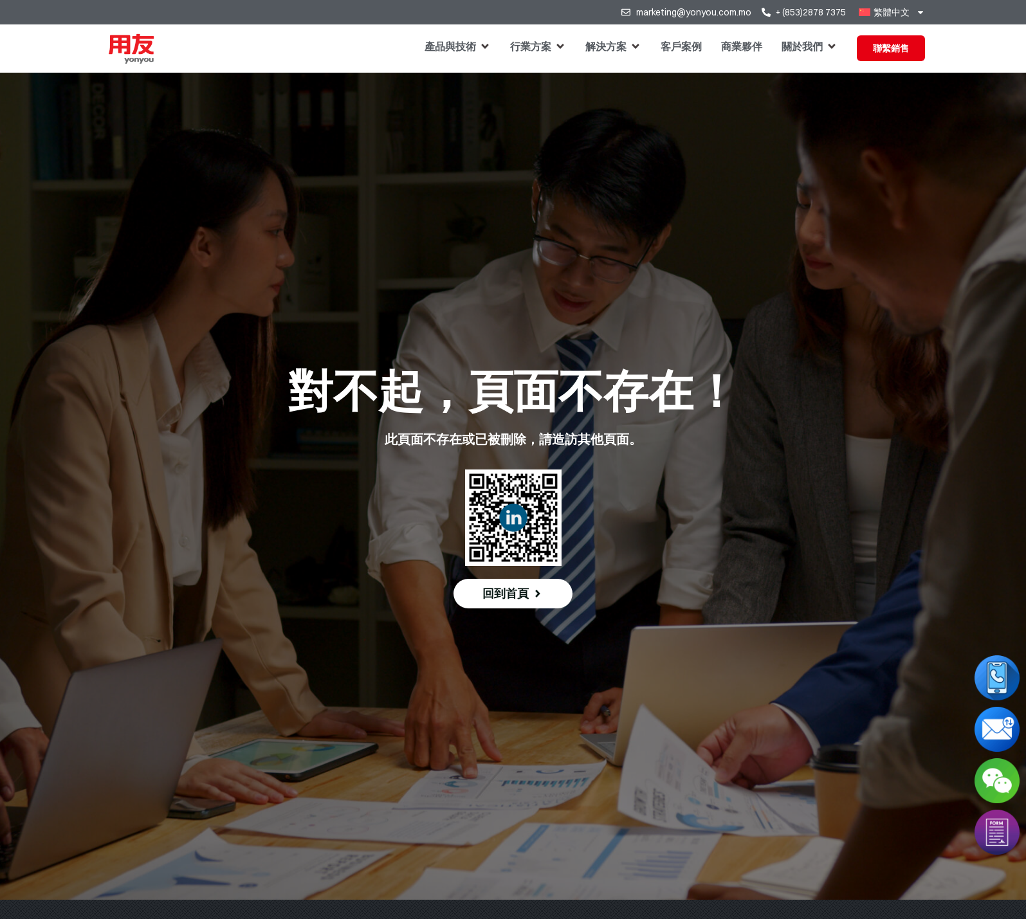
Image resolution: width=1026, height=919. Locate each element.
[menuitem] (891, 12)
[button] (457, 46)
